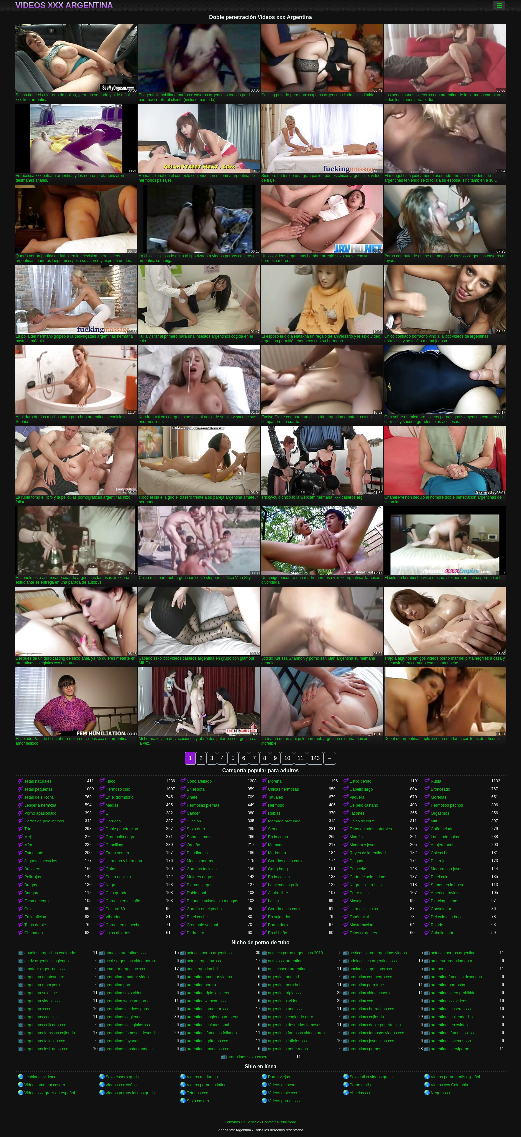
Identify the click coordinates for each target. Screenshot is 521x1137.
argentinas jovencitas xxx (372, 1041)
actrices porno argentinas (209, 953)
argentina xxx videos (449, 1001)
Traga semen (117, 853)
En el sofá (195, 789)
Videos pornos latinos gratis (130, 1093)
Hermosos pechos (447, 805)
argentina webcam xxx (206, 1001)
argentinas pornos (365, 1049)
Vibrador (113, 917)
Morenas (438, 797)
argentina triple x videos (208, 993)
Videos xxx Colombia (449, 1085)
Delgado (357, 861)
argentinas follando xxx (44, 1041)
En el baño (277, 933)
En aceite (358, 869)
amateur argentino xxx (125, 969)
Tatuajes (275, 797)
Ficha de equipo (38, 901)
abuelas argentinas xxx (126, 953)
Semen (274, 829)
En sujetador (279, 917)
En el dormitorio (120, 797)
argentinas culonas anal (208, 1025)
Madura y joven (363, 845)
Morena (275, 781)
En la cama (278, 837)
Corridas (113, 821)
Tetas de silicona (39, 797)
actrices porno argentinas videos (378, 953)
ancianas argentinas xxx (371, 969)
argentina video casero (370, 993)
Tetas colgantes (363, 933)
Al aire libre (278, 893)
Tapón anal (359, 917)
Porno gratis (360, 1085)
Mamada (276, 845)
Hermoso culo (118, 789)
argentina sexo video (124, 993)
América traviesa (445, 893)
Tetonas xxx (197, 1093)
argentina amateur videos (209, 977)
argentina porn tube (367, 985)
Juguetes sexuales (40, 861)
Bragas (30, 885)
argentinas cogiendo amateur (212, 1017)
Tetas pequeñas (38, 789)
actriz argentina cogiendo (46, 961)
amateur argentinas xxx (45, 969)
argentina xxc (361, 1001)
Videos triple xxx (282, 1093)
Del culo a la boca (446, 917)
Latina (273, 901)
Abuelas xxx (360, 1093)
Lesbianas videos (39, 1077)
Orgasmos (440, 813)
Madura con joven (446, 869)
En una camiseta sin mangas (212, 901)
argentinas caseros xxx (451, 1009)
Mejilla (30, 837)
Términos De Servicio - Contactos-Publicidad (260, 1122)
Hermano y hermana (124, 861)
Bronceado (440, 789)
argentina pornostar (448, 985)
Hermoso (276, 805)
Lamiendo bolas (445, 837)
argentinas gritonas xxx (207, 1041)
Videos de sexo (281, 1085)
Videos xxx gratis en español (49, 1093)
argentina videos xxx (42, 1001)
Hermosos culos (364, 909)
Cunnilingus (116, 845)
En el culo (439, 877)
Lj (107, 813)
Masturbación (361, 925)
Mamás (356, 837)
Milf (434, 821)
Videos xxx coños (121, 1085)
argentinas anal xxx (285, 1009)
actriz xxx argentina (285, 961)
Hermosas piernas (203, 805)
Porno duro (278, 925)
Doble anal (196, 893)
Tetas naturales (37, 781)
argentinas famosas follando (212, 1033)
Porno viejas (279, 1077)
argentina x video (283, 1001)
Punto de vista (118, 877)
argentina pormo (201, 985)
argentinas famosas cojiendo (49, 1033)
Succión (194, 821)
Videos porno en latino (206, 1085)
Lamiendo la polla (283, 885)
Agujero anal (442, 845)
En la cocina (279, 877)
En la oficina (35, 917)
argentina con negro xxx (371, 977)
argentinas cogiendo (124, 1017)
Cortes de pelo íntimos (44, 821)
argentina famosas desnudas (456, 977)
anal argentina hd (202, 969)
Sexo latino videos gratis (371, 1077)
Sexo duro (196, 829)
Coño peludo (442, 829)
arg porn (438, 969)
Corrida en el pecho (204, 909)
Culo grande (116, 893)
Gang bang (278, 869)
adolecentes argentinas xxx (374, 961)
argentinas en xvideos (450, 1025)
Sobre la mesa (199, 837)
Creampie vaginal (202, 925)
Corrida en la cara (284, 909)
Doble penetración (122, 829)
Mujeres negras (200, 877)
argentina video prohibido (453, 993)
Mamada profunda (284, 821)
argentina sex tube (40, 993)
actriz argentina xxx (204, 961)
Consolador (441, 909)
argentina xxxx (37, 1009)
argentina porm (119, 985)
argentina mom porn (42, 985)
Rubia (436, 781)
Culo (28, 909)
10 (287, 758)
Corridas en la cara (285, 861)
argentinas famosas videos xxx (377, 1033)
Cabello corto (442, 933)
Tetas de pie (35, 925)
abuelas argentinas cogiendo (49, 953)
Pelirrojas (32, 877)
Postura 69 (115, 909)
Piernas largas (199, 885)
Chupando (33, 933)
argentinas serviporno (450, 1049)
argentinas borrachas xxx (372, 1009)
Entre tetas (359, 893)
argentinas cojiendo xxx (45, 1025)
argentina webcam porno (128, 1001)
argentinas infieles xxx (287, 1041)
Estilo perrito (361, 781)
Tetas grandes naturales (371, 829)
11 (301, 758)
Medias (112, 805)
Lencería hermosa (40, 805)
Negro (111, 885)
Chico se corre (362, 821)
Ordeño (193, 845)
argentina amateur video (127, 977)
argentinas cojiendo (367, 1017)
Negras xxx (441, 1093)
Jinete (192, 797)
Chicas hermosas (283, 789)
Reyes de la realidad (368, 853)
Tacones (357, 813)
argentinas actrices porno (128, 1009)
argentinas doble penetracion (375, 1025)
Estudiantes (197, 853)
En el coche (197, 917)
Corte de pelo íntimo (367, 877)
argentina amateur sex (44, 977)
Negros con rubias (366, 885)
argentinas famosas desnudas (132, 1033)
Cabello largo (361, 789)
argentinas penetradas (288, 1049)
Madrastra (277, 853)
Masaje (356, 901)
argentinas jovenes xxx (451, 1041)
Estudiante (33, 853)
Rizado (437, 925)
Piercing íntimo (444, 901)
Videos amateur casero (44, 1085)
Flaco (110, 781)
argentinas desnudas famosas (294, 1025)
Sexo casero (198, 1101)
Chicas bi (439, 853)
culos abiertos (118, 933)
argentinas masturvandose (129, 1049)
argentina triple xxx (285, 993)
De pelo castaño (364, 805)
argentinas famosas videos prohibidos (298, 1033)
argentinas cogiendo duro (290, 1017)
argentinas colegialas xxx (128, 1025)
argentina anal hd (283, 977)
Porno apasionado (40, 813)
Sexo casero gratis (122, 1077)
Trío (27, 829)
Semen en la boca (447, 885)
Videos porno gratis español (455, 1077)
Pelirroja (438, 861)
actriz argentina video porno (130, 961)
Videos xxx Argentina (64, 5)
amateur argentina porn (451, 961)
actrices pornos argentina (453, 953)
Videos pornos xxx (284, 1101)
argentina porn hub (285, 985)
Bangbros (32, 893)
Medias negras (200, 861)
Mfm (28, 845)
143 (315, 758)
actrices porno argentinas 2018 (295, 953)
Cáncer (193, 813)
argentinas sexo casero (248, 1057)
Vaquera (357, 797)
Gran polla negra (120, 837)
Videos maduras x (203, 1077)
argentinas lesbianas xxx (46, 1049)
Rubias (274, 813)
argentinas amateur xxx (207, 1009)
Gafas (111, 869)
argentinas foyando (123, 1041)
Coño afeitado (199, 781)
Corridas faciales (201, 869)
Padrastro (195, 933)
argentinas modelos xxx (208, 1049)
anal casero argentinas (288, 969)
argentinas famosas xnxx (453, 1033)
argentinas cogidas (41, 1017)
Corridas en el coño (123, 901)
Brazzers (32, 869)
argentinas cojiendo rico (452, 1017)
